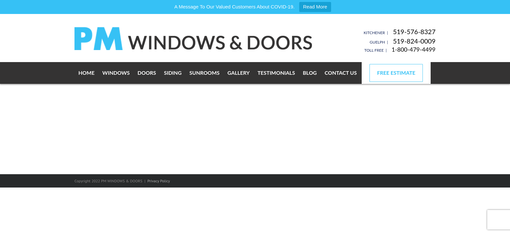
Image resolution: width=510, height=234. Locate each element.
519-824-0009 (414, 41)
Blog (310, 73)
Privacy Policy (158, 180)
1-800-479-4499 (414, 49)
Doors (147, 73)
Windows (116, 73)
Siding (172, 73)
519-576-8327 (414, 31)
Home (86, 73)
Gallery (238, 73)
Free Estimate (396, 73)
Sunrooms (204, 73)
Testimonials (276, 73)
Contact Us (341, 73)
